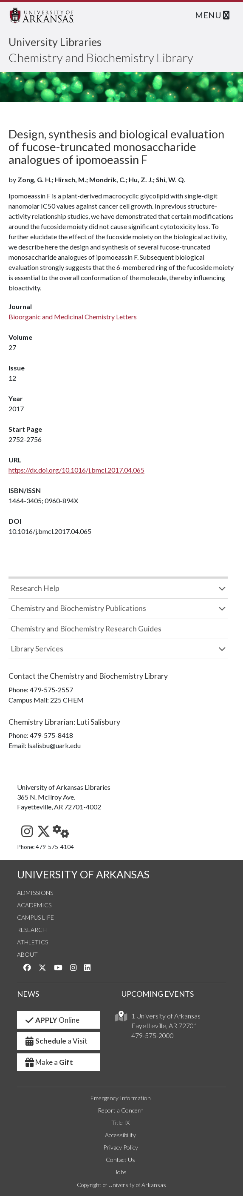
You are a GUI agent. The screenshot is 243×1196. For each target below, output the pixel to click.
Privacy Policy (120, 1147)
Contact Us (120, 1159)
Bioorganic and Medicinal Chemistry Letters (72, 317)
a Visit (56, 1040)
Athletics (32, 942)
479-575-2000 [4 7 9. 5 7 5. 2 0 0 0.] (152, 1035)
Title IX (120, 1122)
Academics (34, 905)
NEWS (28, 993)
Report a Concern (121, 1110)
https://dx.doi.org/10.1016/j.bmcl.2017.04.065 (76, 470)
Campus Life (35, 917)
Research (32, 929)
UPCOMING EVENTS (158, 993)
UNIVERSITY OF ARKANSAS (83, 874)
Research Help (35, 588)
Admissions (35, 892)
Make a (48, 1062)
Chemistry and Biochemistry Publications (78, 608)
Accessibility (120, 1135)
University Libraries (55, 41)
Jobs (121, 1172)
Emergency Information (120, 1097)
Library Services (37, 648)
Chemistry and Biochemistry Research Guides (86, 628)
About (27, 954)
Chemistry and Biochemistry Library (100, 57)
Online (51, 1019)
